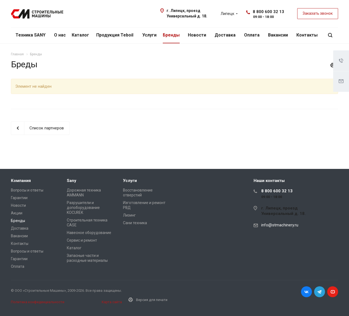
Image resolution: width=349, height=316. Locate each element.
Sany (71, 180)
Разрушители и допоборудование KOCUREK (83, 207)
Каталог (80, 35)
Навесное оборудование (89, 232)
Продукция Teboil (114, 35)
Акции (16, 213)
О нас (60, 35)
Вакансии (278, 35)
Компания (21, 180)
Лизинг (129, 215)
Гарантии (19, 198)
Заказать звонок (318, 13)
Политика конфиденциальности (37, 302)
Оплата (252, 35)
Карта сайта (112, 302)
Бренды (171, 35)
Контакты (307, 35)
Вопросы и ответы (27, 190)
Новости (197, 35)
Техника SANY (31, 35)
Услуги (149, 35)
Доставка (225, 35)
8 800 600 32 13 (268, 11)
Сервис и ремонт (82, 240)
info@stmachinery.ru (279, 225)
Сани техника (135, 223)
